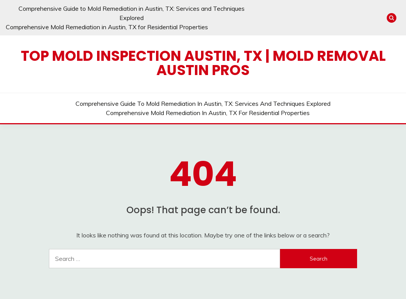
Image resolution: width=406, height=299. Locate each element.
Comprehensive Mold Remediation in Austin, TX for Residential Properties (107, 27)
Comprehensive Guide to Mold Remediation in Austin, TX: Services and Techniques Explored (203, 103)
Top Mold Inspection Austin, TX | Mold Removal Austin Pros (203, 63)
